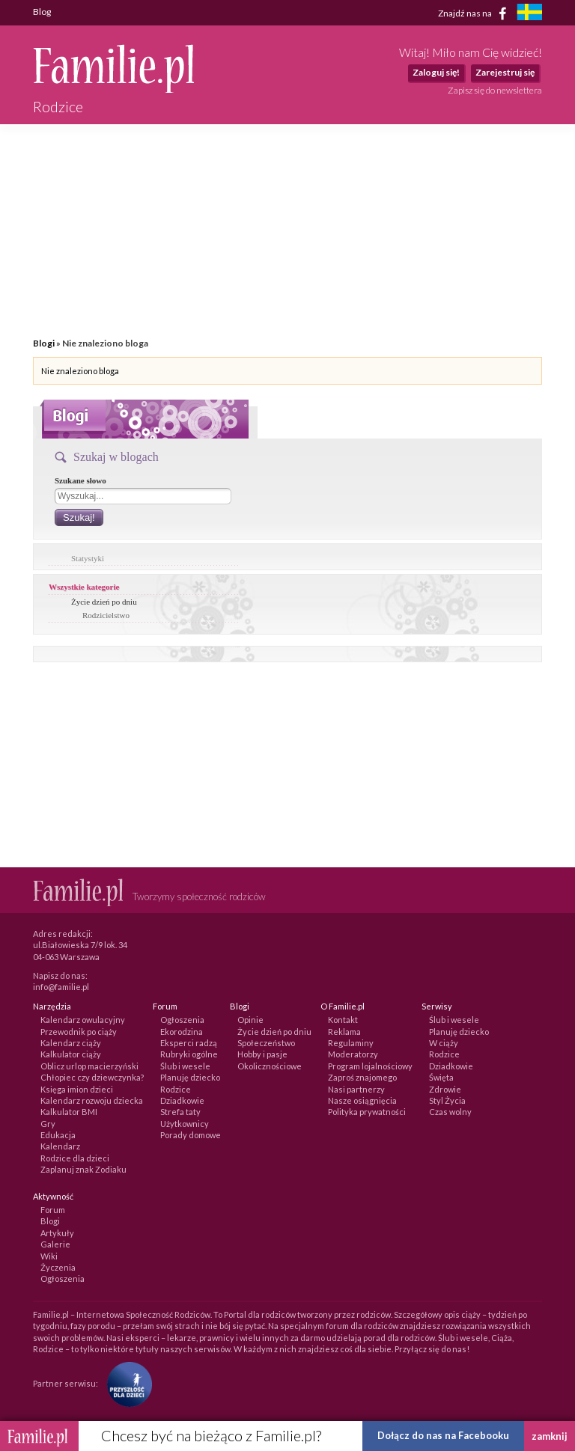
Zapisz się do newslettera (495, 90)
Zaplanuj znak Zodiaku (83, 1169)
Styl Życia (447, 1100)
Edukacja (58, 1135)
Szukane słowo (80, 480)
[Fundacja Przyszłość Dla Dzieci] (126, 1383)
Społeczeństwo (266, 1043)
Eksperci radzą (188, 1043)
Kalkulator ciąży (70, 1054)
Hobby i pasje (262, 1054)
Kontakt (343, 1019)
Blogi (44, 343)
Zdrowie (445, 1089)
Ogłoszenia (182, 1019)
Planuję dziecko (190, 1077)
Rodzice (175, 1089)
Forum (52, 1210)
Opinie (250, 1019)
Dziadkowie (182, 1100)
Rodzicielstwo (106, 615)
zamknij (550, 1436)
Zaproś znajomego (362, 1077)
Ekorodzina (181, 1031)
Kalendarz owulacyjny (82, 1019)
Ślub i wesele (185, 1066)
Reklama (344, 1031)
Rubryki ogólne (189, 1054)
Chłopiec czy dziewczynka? (92, 1077)
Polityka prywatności (367, 1111)
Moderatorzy (353, 1054)
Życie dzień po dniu (104, 601)
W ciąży (443, 1043)
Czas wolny (450, 1111)
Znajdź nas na (475, 13)
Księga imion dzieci (76, 1089)
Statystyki (87, 558)
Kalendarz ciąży (70, 1043)
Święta (441, 1077)
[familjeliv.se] (529, 14)
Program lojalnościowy (370, 1066)
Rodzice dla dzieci (74, 1158)
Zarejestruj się (505, 72)
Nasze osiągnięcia (362, 1100)
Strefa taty (180, 1111)
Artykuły (57, 1233)
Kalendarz (60, 1146)
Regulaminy (351, 1043)
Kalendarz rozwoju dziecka (91, 1100)
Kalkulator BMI (68, 1111)
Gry (47, 1123)
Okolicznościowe (269, 1066)
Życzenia (58, 1267)
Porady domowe (190, 1135)
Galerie (55, 1244)
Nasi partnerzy (356, 1089)
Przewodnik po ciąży (78, 1031)
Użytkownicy (184, 1123)
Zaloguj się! (436, 72)
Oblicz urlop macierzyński (89, 1066)
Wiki (49, 1256)
